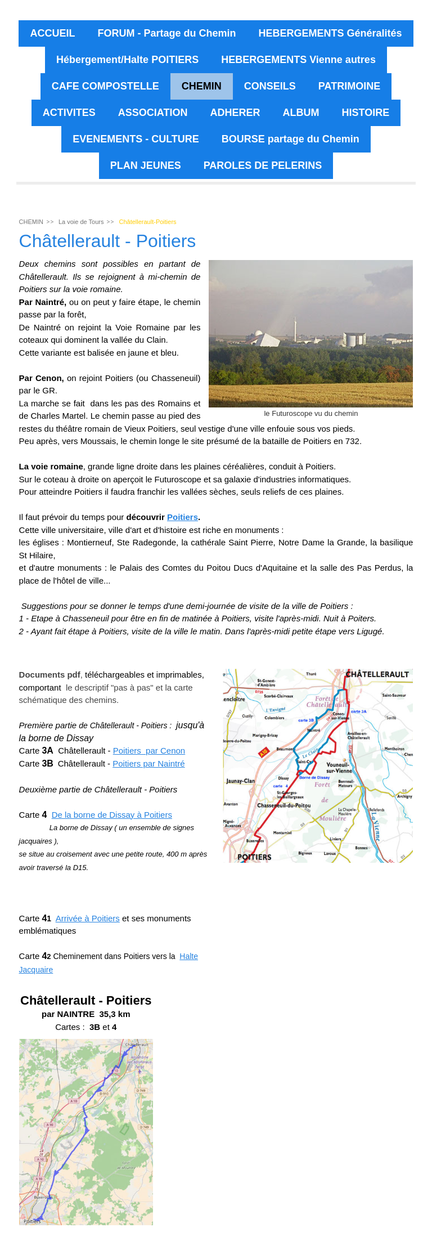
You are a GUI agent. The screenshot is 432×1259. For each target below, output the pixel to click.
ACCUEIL (52, 33)
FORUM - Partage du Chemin (166, 33)
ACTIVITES (69, 112)
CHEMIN (202, 86)
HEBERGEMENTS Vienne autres (298, 59)
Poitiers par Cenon (149, 750)
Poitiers (182, 517)
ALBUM (301, 112)
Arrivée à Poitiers (88, 918)
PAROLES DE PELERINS (263, 165)
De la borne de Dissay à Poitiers (112, 814)
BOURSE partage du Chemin (290, 139)
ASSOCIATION (153, 112)
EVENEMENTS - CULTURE (136, 139)
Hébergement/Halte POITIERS (127, 59)
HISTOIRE (366, 112)
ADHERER (235, 112)
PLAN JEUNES (145, 165)
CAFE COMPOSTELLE (105, 86)
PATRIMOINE (349, 86)
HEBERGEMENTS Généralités (330, 33)
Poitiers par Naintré (148, 763)
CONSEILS (270, 86)
